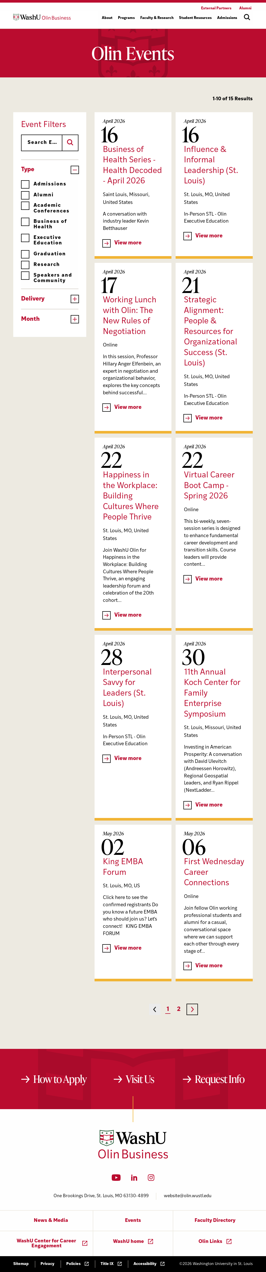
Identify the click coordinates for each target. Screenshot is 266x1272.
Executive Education (41, 240)
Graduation (43, 254)
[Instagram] (151, 1179)
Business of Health (44, 224)
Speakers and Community (46, 278)
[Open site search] (247, 17)
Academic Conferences (45, 208)
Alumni (37, 195)
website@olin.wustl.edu (187, 1196)
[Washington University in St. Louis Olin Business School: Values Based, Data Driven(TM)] (133, 1157)
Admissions (43, 184)
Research (40, 265)
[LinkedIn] (134, 1179)
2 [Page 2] (179, 1010)
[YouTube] (116, 1179)
